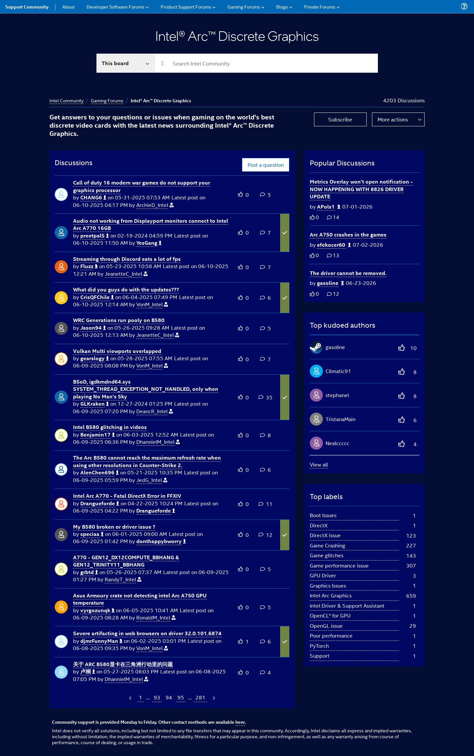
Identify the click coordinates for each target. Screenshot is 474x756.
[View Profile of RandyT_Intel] (123, 579)
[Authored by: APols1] (328, 206)
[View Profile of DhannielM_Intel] (158, 442)
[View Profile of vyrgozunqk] (97, 610)
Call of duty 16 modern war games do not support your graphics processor (141, 186)
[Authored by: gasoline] (330, 283)
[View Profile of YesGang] (149, 242)
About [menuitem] (68, 6)
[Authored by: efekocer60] (334, 244)
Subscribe (340, 119)
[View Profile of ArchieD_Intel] (154, 205)
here (240, 721)
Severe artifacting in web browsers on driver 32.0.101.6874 (147, 633)
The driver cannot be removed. (348, 273)
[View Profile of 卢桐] (87, 671)
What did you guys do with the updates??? (126, 289)
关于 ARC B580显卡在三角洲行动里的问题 (123, 664)
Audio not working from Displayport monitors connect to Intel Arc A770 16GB (150, 224)
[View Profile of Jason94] (93, 327)
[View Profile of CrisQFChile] (97, 297)
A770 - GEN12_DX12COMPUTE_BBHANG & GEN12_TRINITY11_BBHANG (126, 560)
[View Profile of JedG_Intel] (151, 480)
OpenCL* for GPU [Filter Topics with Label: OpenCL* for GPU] (330, 615)
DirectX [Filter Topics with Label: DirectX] (319, 525)
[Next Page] (213, 698)
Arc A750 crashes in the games (348, 234)
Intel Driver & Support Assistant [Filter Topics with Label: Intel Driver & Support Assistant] (347, 605)
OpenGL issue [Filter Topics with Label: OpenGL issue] (326, 625)
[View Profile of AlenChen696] (99, 472)
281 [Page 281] (200, 697)
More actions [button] (393, 119)
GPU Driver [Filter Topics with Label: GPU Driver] (323, 575)
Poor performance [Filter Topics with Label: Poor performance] (331, 635)
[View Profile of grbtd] (89, 572)
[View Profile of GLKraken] (94, 403)
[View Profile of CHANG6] (93, 197)
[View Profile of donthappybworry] (161, 541)
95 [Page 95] (180, 697)
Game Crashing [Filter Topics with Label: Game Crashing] (327, 545)
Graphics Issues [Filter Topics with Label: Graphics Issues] (328, 585)
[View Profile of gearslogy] (94, 358)
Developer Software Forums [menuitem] (116, 6)
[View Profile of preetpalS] (94, 235)
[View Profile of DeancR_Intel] (154, 411)
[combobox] (266, 63)
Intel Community (66, 100)
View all (319, 464)
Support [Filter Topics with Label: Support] (319, 655)
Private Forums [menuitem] (319, 6)
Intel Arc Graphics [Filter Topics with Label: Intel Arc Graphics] (331, 595)
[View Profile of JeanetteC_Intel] (126, 273)
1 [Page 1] (140, 697)
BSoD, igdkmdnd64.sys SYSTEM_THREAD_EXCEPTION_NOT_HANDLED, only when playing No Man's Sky (145, 389)
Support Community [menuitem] (26, 6)
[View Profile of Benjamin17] (97, 434)
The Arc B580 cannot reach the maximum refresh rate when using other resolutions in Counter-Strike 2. (147, 461)
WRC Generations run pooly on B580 (119, 320)
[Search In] (125, 63)
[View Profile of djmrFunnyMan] (101, 641)
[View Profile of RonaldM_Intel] (155, 617)
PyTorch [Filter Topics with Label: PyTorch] (319, 645)
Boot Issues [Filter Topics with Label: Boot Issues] (323, 515)
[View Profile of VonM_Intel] (152, 304)
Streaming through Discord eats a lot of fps (127, 259)
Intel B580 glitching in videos (110, 427)
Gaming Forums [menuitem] (243, 6)
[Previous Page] (130, 698)
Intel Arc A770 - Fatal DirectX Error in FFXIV (127, 495)
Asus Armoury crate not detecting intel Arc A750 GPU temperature (140, 599)
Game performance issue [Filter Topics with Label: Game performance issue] (339, 565)
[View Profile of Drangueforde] (99, 503)
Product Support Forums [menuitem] (186, 6)
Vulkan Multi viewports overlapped (117, 351)
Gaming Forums (107, 100)
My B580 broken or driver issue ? (114, 526)
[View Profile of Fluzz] (89, 266)
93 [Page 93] (157, 697)
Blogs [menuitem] (282, 6)
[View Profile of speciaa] (92, 534)
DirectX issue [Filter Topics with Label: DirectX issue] (325, 535)
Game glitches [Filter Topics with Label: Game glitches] (326, 555)
